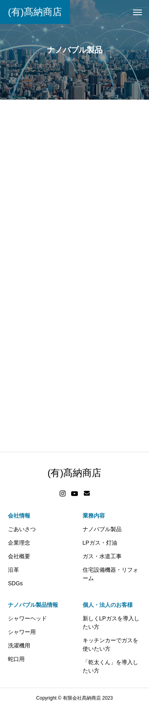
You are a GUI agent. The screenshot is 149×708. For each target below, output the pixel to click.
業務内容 (94, 515)
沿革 (13, 570)
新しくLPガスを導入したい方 (111, 622)
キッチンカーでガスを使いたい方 (110, 644)
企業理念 (19, 542)
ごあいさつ (22, 529)
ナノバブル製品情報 (33, 605)
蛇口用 (16, 659)
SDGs (15, 583)
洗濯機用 (19, 645)
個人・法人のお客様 (108, 605)
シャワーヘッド (27, 618)
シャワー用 (22, 632)
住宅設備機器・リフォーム (110, 574)
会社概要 (19, 556)
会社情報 (19, 515)
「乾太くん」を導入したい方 (110, 666)
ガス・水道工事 (102, 556)
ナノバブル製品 (102, 529)
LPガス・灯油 (100, 542)
